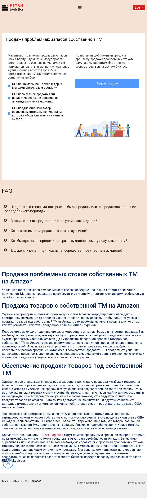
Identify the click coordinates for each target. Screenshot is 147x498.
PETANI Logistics (51, 435)
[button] (80, 7)
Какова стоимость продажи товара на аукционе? (49, 231)
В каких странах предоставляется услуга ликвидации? (54, 221)
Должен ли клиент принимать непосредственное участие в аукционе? (66, 250)
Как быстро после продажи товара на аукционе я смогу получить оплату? (69, 241)
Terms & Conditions (87, 482)
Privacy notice (136, 482)
